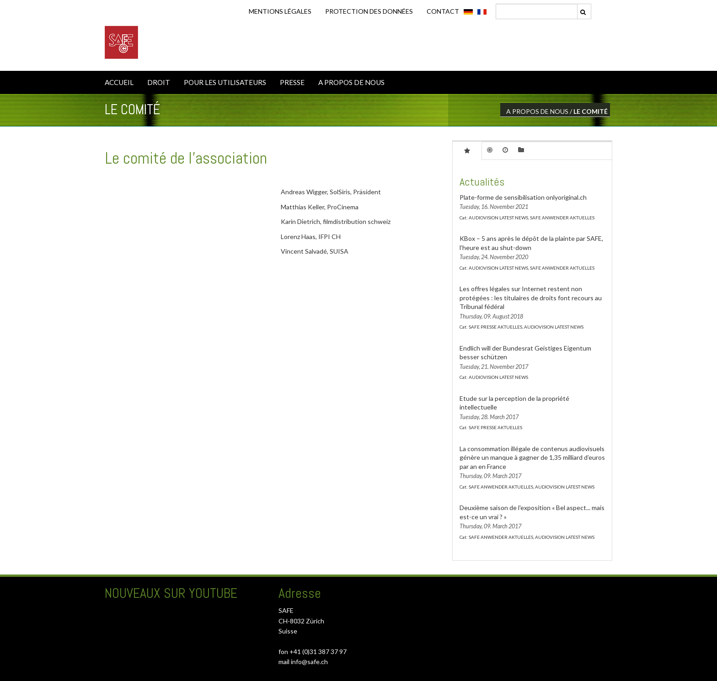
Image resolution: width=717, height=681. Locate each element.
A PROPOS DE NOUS (351, 82)
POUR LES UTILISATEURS (225, 82)
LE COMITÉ (590, 111)
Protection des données (369, 11)
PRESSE (292, 82)
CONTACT (443, 11)
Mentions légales (280, 11)
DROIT (158, 82)
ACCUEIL (119, 82)
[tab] (467, 150)
